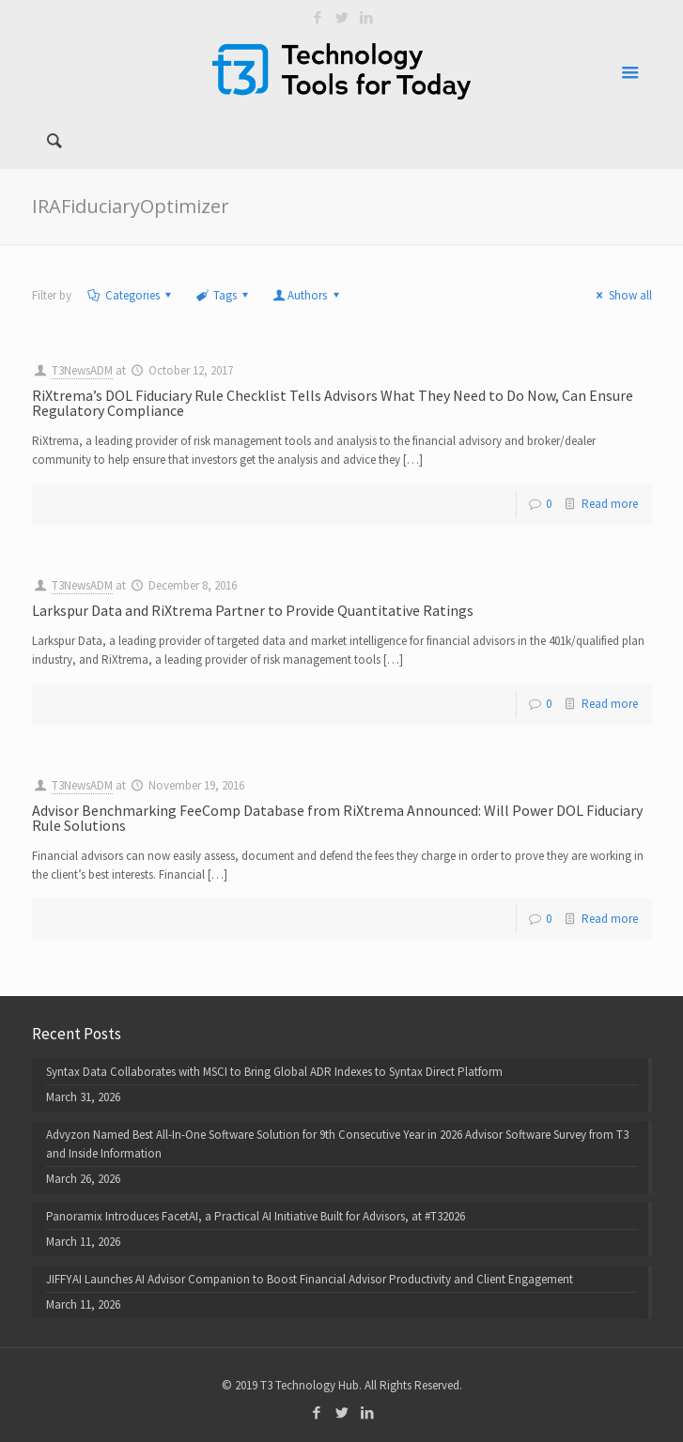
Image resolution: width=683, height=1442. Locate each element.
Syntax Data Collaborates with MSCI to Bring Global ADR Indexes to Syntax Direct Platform (274, 1072)
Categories (131, 295)
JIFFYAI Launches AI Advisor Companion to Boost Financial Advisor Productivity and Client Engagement (309, 1279)
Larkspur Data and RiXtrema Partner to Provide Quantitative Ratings (252, 610)
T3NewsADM (82, 370)
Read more (610, 504)
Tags (224, 295)
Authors (307, 295)
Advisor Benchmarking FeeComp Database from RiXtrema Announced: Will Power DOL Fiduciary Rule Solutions (337, 818)
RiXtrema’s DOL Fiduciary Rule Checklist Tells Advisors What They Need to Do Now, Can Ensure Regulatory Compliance (332, 403)
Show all (621, 295)
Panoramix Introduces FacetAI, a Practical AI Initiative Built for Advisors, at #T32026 (255, 1216)
